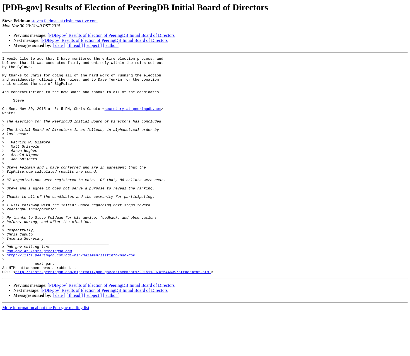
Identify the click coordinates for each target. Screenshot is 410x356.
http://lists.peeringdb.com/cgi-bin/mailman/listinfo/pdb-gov (71, 295)
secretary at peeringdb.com (133, 119)
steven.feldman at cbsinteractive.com (65, 20)
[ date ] (59, 45)
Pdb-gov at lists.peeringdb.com (39, 290)
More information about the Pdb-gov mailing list (45, 351)
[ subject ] (93, 45)
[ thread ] (74, 45)
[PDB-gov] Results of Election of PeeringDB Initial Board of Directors (111, 35)
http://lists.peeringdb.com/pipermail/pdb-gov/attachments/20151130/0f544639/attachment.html (113, 315)
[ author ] (111, 45)
